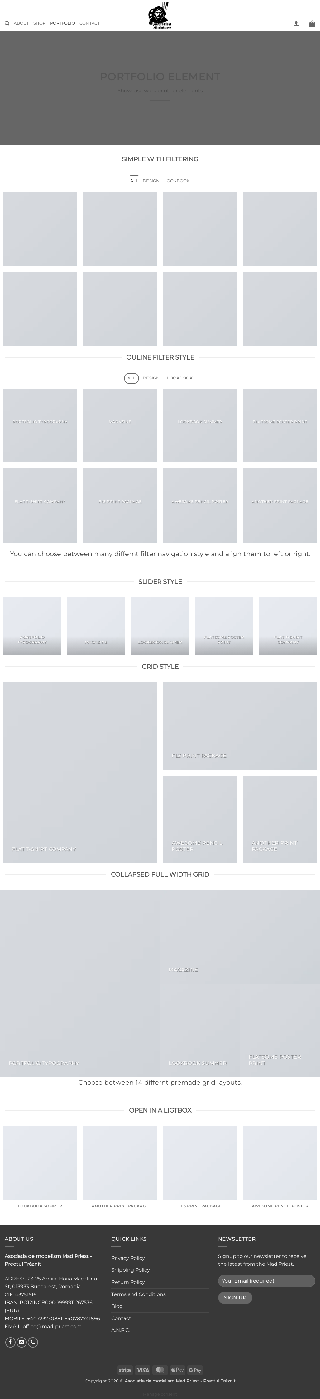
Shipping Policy (130, 1270)
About (21, 23)
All (134, 181)
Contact (89, 23)
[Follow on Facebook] (10, 1342)
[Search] (7, 23)
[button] (296, 23)
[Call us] (33, 1342)
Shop (39, 23)
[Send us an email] (22, 1342)
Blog (117, 1306)
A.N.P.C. (120, 1330)
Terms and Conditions (138, 1294)
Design (151, 181)
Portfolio (62, 23)
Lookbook (177, 181)
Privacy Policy (128, 1258)
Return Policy (128, 1282)
